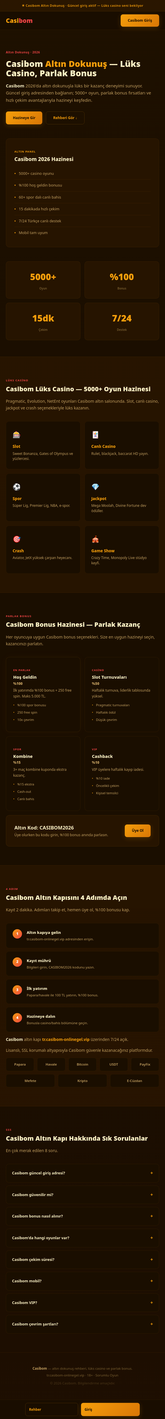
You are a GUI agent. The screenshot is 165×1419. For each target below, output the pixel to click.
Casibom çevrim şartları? (35, 1324)
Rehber (35, 1409)
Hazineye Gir (24, 117)
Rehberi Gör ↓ (65, 117)
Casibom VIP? (24, 1302)
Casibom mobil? (26, 1280)
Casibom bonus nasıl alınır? (37, 1216)
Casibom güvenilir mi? (32, 1194)
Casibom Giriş (140, 20)
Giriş (88, 1409)
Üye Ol (138, 830)
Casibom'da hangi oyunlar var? (40, 1237)
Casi (19, 20)
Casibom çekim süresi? (33, 1259)
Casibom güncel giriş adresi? (38, 1173)
